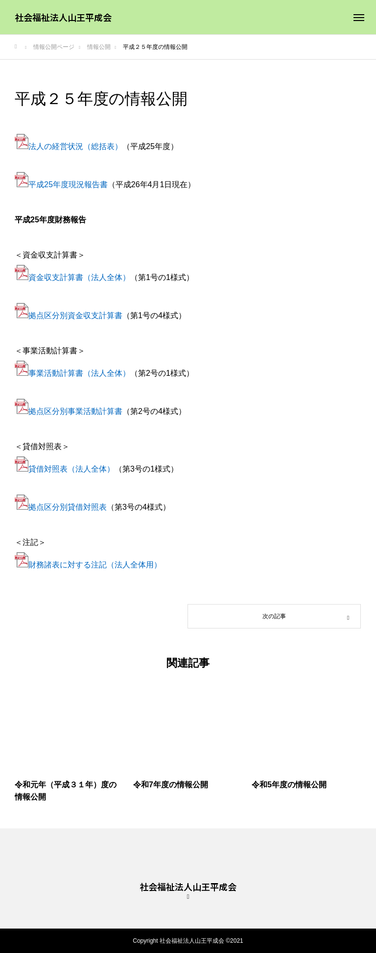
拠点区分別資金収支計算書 (75, 315)
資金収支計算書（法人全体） (79, 277)
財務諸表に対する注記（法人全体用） (95, 565)
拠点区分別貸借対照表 (67, 507)
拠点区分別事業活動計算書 (75, 411)
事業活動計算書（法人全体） (79, 373)
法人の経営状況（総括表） (75, 146)
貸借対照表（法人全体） (71, 469)
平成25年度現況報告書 (68, 184)
